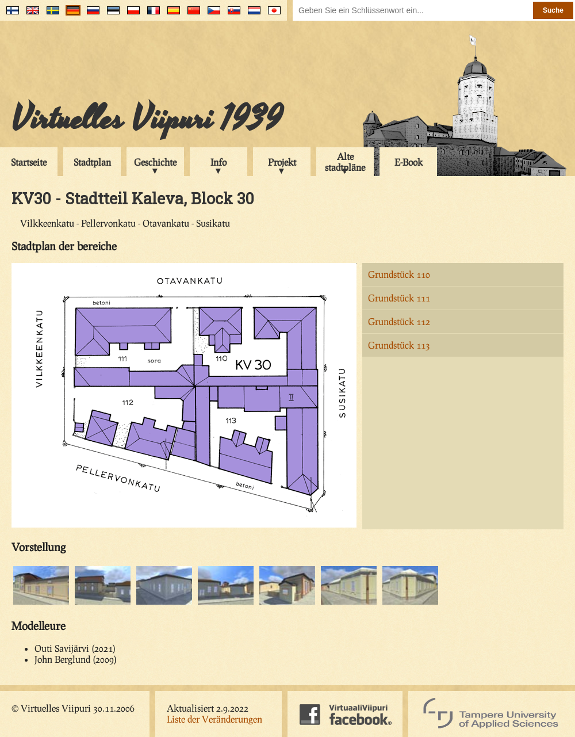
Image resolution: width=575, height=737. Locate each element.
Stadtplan (92, 161)
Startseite (29, 161)
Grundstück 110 (399, 274)
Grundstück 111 (399, 297)
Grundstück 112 (399, 321)
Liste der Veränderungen (214, 718)
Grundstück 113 (399, 344)
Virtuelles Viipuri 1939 (147, 119)
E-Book (408, 161)
